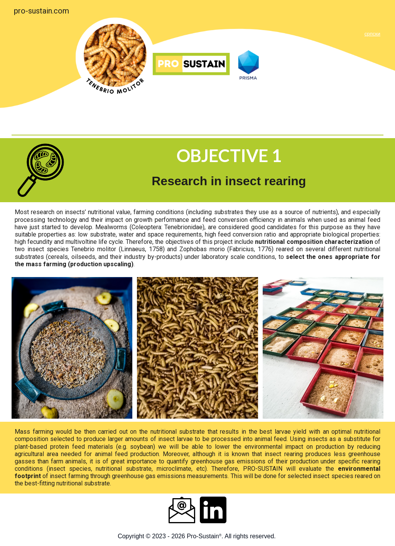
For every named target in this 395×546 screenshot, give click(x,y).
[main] (260, 33)
